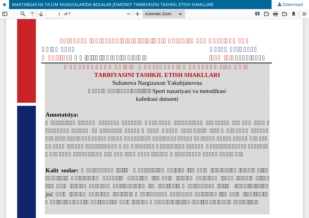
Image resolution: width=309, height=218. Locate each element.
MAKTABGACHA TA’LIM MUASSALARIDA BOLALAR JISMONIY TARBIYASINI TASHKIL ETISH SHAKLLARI (113, 4)
